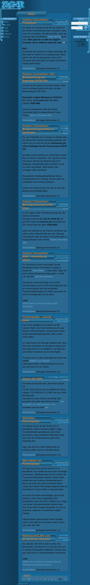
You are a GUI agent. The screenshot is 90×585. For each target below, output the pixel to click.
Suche (7, 25)
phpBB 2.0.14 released (40, 361)
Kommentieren (28, 68)
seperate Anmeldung (44, 276)
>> (65, 579)
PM (63, 42)
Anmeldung (27, 306)
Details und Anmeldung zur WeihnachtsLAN (41, 562)
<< (24, 579)
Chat (6, 28)
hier (46, 407)
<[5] (28, 579)
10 (52, 579)
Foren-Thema (38, 270)
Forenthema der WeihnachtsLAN (36, 565)
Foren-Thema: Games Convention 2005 (39, 303)
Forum (6, 37)
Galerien (7, 34)
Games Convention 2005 (41, 115)
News (6, 22)
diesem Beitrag (54, 37)
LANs (6, 31)
